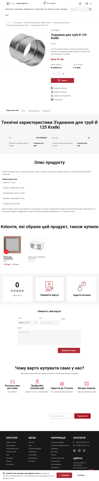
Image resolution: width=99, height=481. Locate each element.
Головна (9, 23)
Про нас (32, 435)
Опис (23, 103)
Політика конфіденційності (59, 418)
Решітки (57, 9)
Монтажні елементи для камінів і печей (37, 23)
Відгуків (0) (46, 103)
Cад (46, 9)
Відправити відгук (69, 343)
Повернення (55, 455)
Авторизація (33, 450)
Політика (81, 476)
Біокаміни (51, 9)
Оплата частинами (58, 452)
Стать (20, 311)
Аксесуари (64, 9)
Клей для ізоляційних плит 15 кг (36, 250)
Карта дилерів (56, 458)
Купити (64, 80)
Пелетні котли (39, 9)
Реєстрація (33, 447)
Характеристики (12, 103)
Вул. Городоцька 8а (80, 460)
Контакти (32, 453)
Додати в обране (60, 88)
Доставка (54, 446)
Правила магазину (58, 435)
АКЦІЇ (7, 15)
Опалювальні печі (29, 9)
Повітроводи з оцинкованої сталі (17, 25)
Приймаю (65, 476)
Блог (30, 438)
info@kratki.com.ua (82, 438)
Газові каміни (18, 9)
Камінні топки (9, 9)
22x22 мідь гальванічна (8, 250)
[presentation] (32, 344)
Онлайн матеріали (35, 441)
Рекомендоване (34, 103)
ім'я (40, 311)
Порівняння (33, 444)
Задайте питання (81, 88)
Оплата (53, 449)
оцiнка (63, 311)
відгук (20, 320)
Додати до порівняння (62, 92)
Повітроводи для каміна (61, 23)
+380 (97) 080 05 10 (83, 435)
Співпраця (55, 443)
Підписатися (83, 409)
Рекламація (55, 461)
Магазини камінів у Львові (58, 465)
